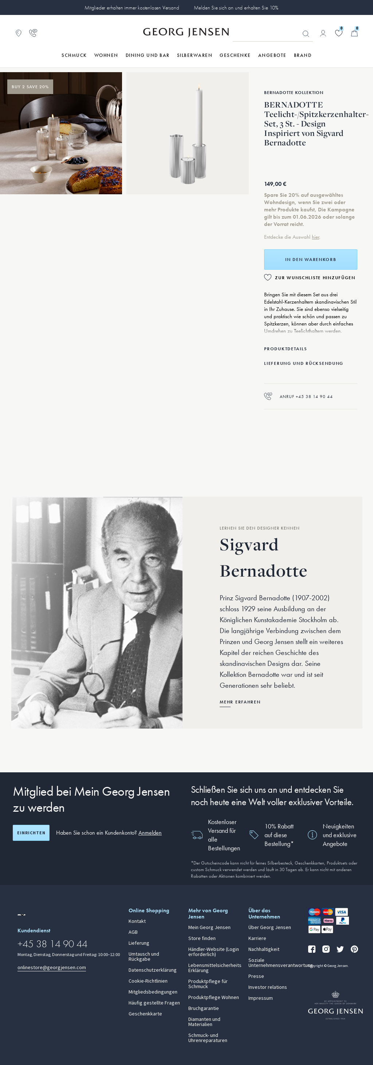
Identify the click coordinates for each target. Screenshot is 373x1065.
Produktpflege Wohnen (213, 997)
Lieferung (139, 943)
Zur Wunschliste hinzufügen (315, 278)
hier (315, 237)
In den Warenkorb (310, 259)
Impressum (260, 998)
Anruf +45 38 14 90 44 (298, 396)
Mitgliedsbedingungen (153, 992)
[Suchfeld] (273, 34)
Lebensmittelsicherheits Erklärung (214, 968)
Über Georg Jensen (269, 927)
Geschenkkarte (145, 1014)
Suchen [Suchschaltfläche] (306, 34)
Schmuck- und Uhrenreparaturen (207, 1038)
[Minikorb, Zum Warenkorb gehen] (354, 33)
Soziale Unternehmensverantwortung (274, 963)
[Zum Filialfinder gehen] (18, 33)
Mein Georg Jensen (209, 927)
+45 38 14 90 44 (52, 943)
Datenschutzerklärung (153, 970)
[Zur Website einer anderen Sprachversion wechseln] (21, 915)
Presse (256, 976)
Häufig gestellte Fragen (154, 1003)
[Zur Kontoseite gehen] (323, 33)
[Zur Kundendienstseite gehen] (33, 33)
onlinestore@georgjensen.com (51, 967)
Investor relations (267, 987)
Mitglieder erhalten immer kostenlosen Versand (132, 7)
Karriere (257, 938)
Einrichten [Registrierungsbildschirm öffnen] (31, 833)
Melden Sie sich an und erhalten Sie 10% (236, 7)
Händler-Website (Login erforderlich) (213, 952)
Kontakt (137, 921)
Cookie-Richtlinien (148, 981)
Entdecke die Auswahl (288, 237)
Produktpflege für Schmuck (208, 984)
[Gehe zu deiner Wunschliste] (338, 33)
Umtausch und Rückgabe (144, 957)
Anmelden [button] (150, 832)
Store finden (202, 938)
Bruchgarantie (203, 1008)
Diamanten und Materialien (204, 1022)
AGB (133, 932)
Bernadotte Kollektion (293, 92)
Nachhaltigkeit (263, 949)
